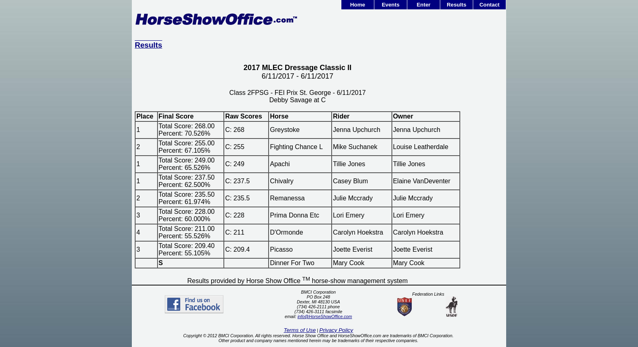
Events (391, 5)
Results (456, 5)
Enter (423, 5)
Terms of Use (300, 330)
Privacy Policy (336, 330)
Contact (489, 5)
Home (357, 5)
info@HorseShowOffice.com (324, 316)
